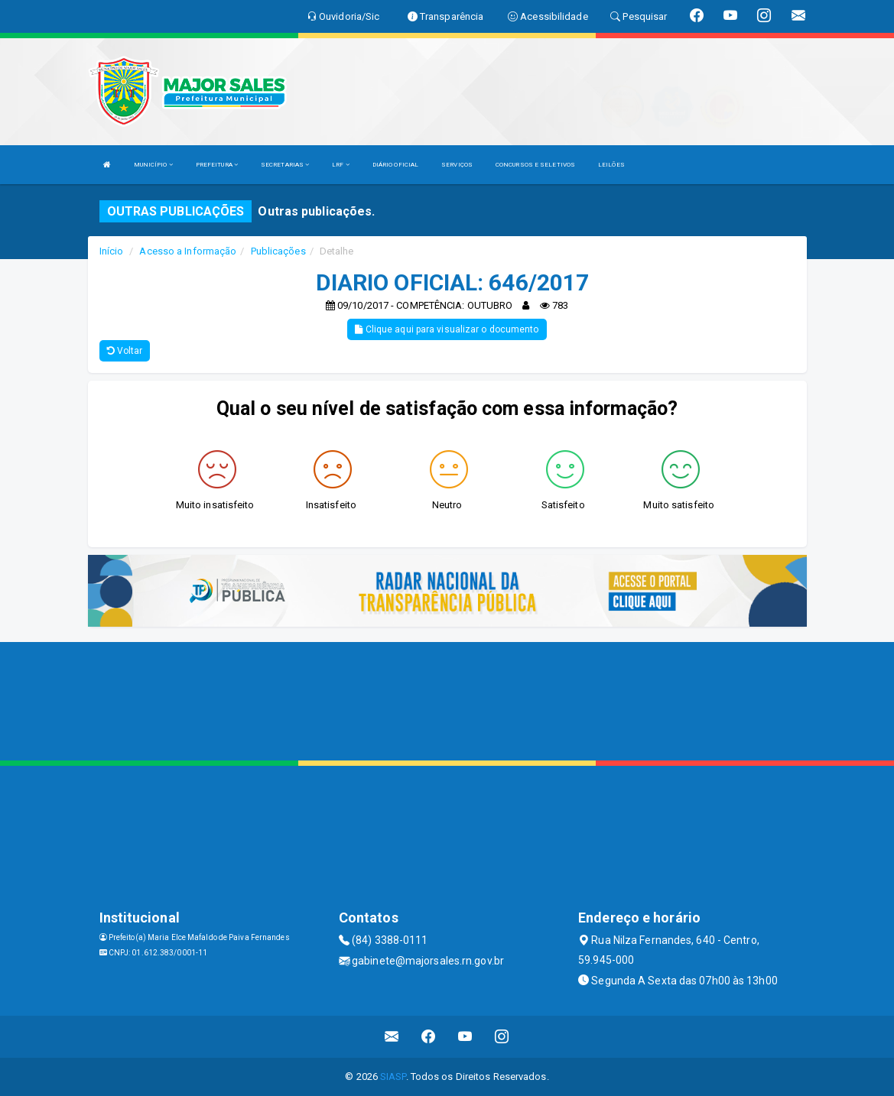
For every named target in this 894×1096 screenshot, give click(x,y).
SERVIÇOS (457, 164)
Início (111, 251)
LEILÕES (611, 164)
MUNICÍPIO (153, 164)
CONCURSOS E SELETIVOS (535, 164)
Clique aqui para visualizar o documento (446, 329)
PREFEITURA (217, 164)
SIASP (393, 1076)
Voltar (125, 350)
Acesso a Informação (187, 251)
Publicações (278, 251)
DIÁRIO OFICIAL (395, 164)
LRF (340, 164)
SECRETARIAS (285, 164)
